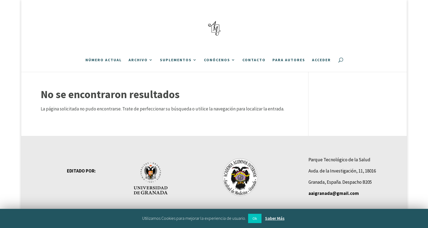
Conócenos (217, 60)
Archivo (138, 60)
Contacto (254, 60)
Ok (254, 218)
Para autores (288, 60)
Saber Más (274, 218)
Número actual (103, 60)
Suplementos (176, 60)
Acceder (321, 60)
